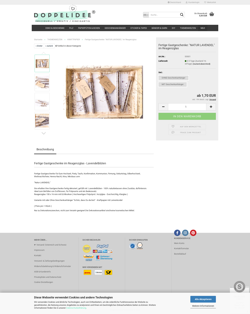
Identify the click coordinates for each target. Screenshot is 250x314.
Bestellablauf (180, 254)
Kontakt (37, 255)
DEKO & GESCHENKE (54, 28)
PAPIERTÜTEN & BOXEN (89, 28)
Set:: (160, 72)
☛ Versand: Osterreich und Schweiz (50, 245)
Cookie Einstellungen (43, 282)
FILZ (71, 28)
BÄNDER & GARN (159, 28)
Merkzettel (210, 2)
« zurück (49, 46)
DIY (173, 28)
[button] (174, 2)
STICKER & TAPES (138, 28)
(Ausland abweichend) (201, 64)
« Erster (39, 46)
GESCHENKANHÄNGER (115, 28)
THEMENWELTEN (188, 28)
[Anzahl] (187, 106)
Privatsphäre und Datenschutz (47, 277)
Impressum (39, 250)
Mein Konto (179, 243)
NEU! (203, 28)
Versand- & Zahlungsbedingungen (49, 261)
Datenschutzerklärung (76, 308)
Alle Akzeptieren (203, 299)
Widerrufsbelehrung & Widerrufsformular (52, 266)
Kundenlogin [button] (192, 2)
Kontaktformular (181, 248)
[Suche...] (146, 15)
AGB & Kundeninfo (42, 271)
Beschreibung (45, 149)
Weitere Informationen (203, 306)
